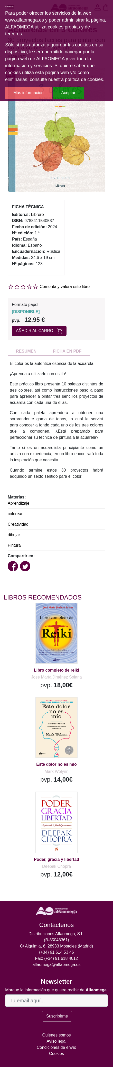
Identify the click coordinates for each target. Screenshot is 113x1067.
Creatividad (18, 524)
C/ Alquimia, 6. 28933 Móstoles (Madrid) (56, 946)
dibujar (14, 535)
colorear (15, 514)
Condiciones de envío (56, 1047)
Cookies (56, 1053)
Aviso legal (56, 1041)
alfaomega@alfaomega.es (56, 964)
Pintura (14, 545)
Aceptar (68, 93)
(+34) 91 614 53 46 (56, 952)
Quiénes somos (56, 1035)
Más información (28, 93)
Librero (37, 214)
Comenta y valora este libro (65, 286)
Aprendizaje (19, 503)
